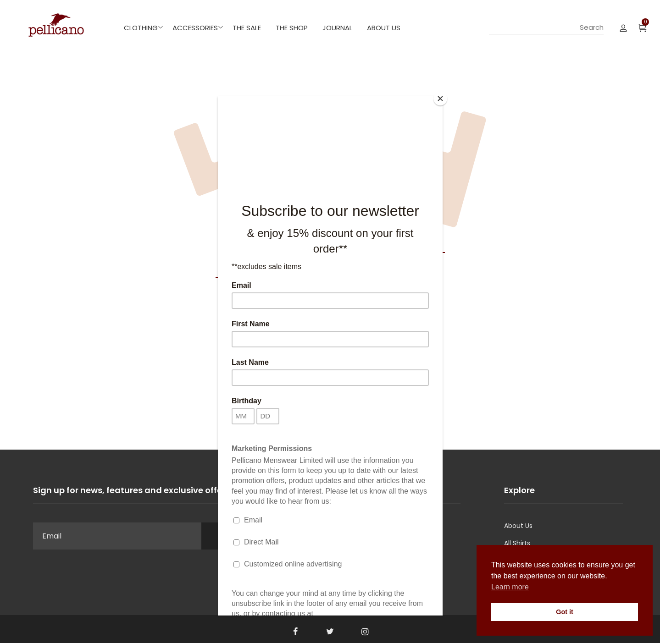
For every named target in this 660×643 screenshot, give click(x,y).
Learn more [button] (510, 587)
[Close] (440, 98)
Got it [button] (564, 612)
